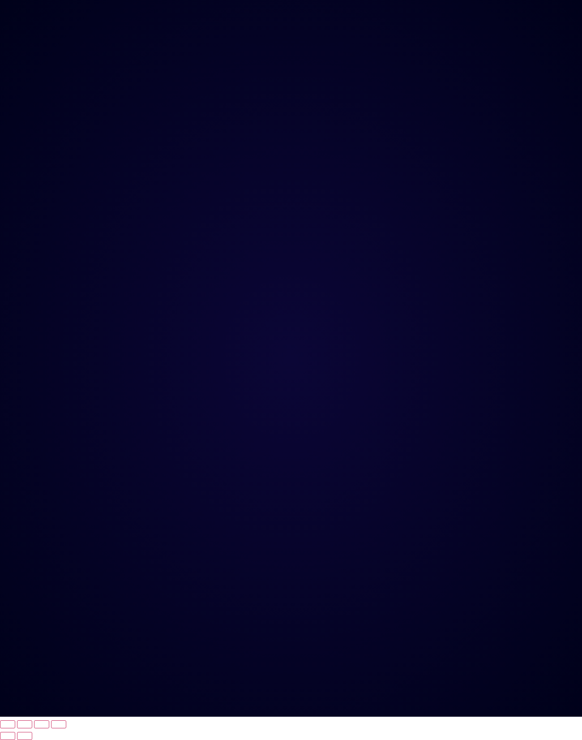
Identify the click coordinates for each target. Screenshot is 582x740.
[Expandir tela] (24, 724)
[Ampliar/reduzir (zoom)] (7, 724)
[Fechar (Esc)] (58, 724)
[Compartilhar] (41, 724)
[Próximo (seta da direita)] (24, 736)
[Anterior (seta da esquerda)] (7, 736)
